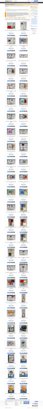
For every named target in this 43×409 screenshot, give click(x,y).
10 (25, 19)
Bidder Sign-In (16, 402)
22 (17, 19)
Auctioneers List (16, 405)
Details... (9, 35)
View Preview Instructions (34, 18)
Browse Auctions (16, 403)
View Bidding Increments (34, 19)
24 (19, 19)
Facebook (21, 402)
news (25, 2)
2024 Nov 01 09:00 (15, 18)
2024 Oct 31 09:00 (11, 18)
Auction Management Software (35, 406)
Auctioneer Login (26, 403)
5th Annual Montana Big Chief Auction (15, 3)
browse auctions (9, 2)
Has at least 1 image (33, 15)
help (20, 2)
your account (17, 2)
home (6, 2)
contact (23, 2)
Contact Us (6, 403)
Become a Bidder (26, 401)
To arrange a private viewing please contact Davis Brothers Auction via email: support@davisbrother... (16, 5)
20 (26, 19)
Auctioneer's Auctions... (34, 33)
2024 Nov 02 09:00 (20, 18)
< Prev (6, 19)
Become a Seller (26, 402)
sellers (27, 2)
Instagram (21, 403)
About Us (6, 402)
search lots (13, 2)
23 (18, 19)
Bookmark (13, 35)
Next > (22, 19)
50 (27, 19)
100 (28, 19)
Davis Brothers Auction (34, 29)
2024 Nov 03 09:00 (24, 18)
